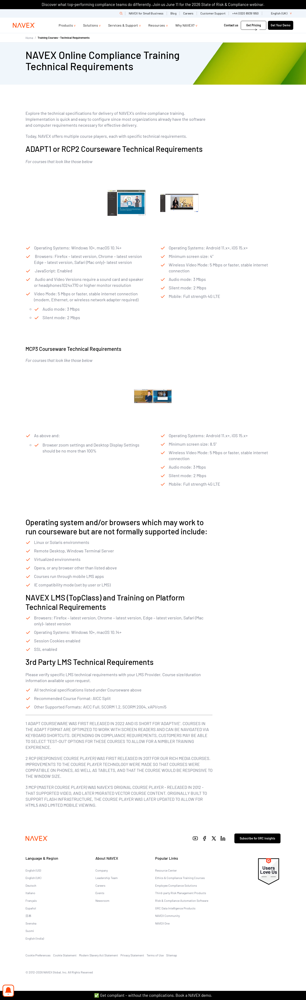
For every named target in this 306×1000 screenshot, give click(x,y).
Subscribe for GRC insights (257, 838)
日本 (28, 915)
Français (31, 900)
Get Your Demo (280, 25)
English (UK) (33, 878)
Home (29, 38)
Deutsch (31, 885)
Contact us (231, 25)
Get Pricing (253, 25)
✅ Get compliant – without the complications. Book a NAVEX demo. (153, 995)
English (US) (33, 870)
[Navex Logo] (24, 25)
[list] (279, 13)
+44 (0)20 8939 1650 (245, 13)
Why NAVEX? (185, 25)
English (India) (35, 938)
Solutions (90, 25)
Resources (156, 25)
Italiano (30, 893)
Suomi (30, 931)
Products (66, 25)
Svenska (31, 923)
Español (31, 908)
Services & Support (123, 25)
